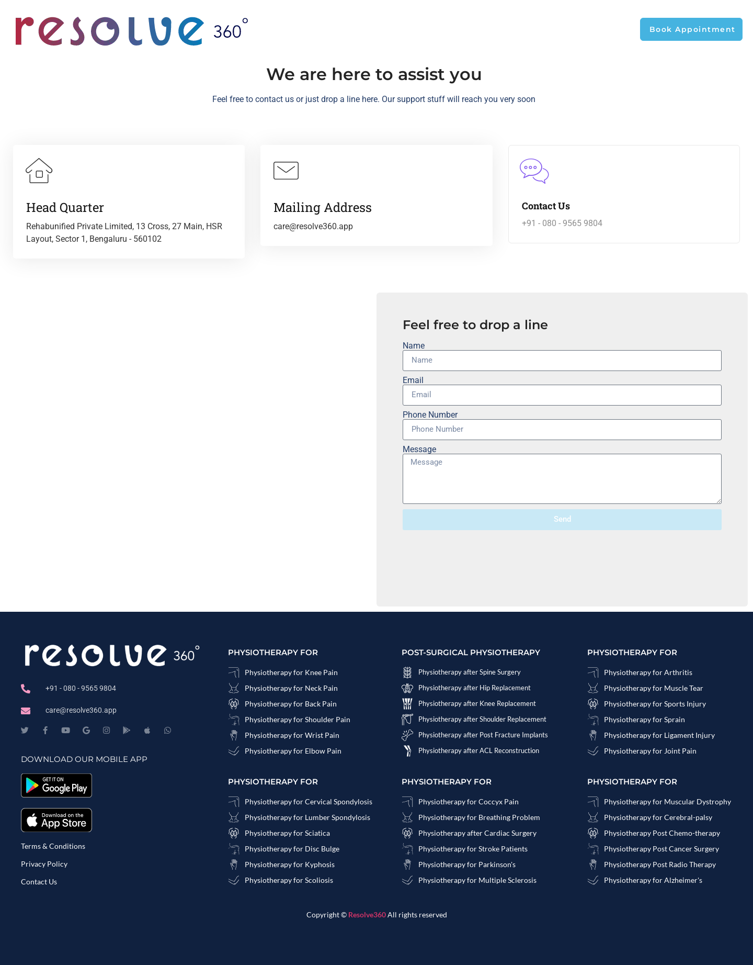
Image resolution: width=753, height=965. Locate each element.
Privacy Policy (44, 863)
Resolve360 (367, 914)
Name (414, 346)
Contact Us (39, 881)
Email (413, 380)
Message (419, 449)
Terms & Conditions (53, 845)
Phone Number (430, 415)
